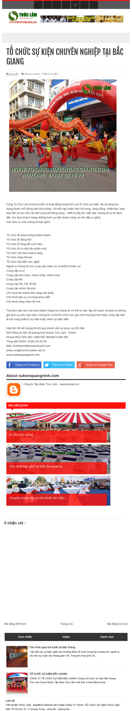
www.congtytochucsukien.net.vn (25, 350)
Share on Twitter (58, 364)
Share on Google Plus (95, 364)
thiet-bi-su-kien (32, 74)
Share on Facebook (22, 364)
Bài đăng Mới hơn (15, 592)
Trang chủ (66, 592)
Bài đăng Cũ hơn (117, 592)
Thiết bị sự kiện (50, 74)
